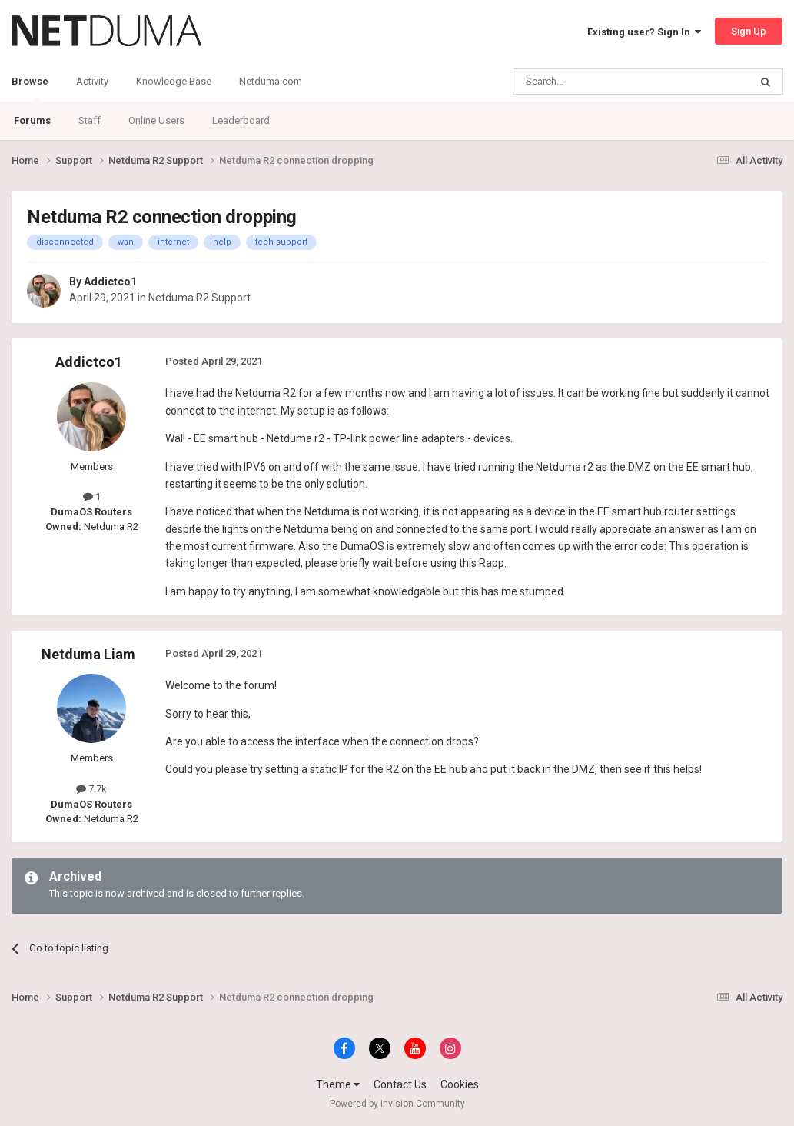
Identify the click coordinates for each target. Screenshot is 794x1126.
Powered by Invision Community (397, 1103)
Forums (32, 120)
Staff (89, 120)
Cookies (459, 1084)
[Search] (594, 81)
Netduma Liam (88, 654)
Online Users (156, 120)
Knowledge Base (173, 81)
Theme (338, 1084)
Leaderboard (241, 120)
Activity (92, 81)
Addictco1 (110, 281)
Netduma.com (270, 81)
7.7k (91, 789)
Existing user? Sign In (644, 32)
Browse (30, 88)
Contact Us (400, 1084)
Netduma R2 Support (199, 297)
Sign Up (748, 31)
